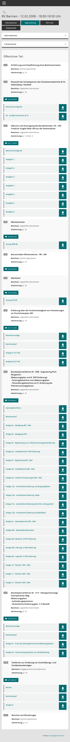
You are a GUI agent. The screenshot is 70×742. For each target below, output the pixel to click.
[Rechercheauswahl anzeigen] (4, 12)
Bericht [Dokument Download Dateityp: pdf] (9, 688)
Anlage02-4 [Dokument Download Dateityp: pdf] (10, 212)
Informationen (11, 23)
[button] (63, 108)
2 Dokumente (10, 44)
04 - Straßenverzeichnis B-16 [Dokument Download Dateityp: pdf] (17, 116)
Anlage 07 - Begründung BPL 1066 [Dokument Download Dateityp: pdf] (19, 460)
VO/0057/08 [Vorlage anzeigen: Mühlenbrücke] (12, 237)
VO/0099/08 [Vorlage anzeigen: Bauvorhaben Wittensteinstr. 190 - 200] (12, 269)
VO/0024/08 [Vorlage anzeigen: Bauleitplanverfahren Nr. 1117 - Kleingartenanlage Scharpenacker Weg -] (12, 619)
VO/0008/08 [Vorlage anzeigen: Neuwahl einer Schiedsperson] (12, 99)
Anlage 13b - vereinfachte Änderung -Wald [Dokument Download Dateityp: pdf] (22, 495)
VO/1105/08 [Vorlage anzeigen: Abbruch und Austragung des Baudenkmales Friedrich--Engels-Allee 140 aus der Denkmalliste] (12, 143)
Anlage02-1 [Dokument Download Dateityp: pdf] (10, 186)
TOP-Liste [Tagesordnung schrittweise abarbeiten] (49, 23)
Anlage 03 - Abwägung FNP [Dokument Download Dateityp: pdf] (16, 434)
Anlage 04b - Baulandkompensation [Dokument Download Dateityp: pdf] (20, 530)
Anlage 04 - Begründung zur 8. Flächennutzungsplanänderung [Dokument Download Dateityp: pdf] (30, 443)
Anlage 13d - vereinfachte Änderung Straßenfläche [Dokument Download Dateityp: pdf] (26, 513)
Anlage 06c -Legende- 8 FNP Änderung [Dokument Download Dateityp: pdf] (21, 556)
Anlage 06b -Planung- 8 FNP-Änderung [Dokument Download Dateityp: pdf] (21, 548)
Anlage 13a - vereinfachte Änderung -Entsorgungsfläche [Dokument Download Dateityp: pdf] (28, 487)
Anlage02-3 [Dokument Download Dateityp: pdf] (10, 203)
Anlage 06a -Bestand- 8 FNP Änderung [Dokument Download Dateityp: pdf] (21, 539)
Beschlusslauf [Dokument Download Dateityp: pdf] (11, 344)
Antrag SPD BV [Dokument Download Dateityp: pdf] (11, 300)
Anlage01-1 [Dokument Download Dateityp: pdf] (10, 159)
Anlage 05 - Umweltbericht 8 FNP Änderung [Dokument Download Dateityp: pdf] (23, 452)
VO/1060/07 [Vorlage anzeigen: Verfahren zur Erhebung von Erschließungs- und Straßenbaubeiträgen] (12, 680)
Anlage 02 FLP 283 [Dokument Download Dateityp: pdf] (13, 362)
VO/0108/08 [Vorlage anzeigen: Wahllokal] (12, 293)
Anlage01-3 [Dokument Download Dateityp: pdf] (10, 177)
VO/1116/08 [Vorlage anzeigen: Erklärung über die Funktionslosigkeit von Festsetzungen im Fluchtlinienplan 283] (12, 328)
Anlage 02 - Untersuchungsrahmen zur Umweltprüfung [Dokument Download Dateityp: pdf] (27, 652)
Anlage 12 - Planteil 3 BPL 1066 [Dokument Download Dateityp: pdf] (18, 583)
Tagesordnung (30, 23)
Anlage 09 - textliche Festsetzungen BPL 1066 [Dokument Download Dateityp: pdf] (24, 478)
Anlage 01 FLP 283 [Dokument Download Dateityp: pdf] (13, 353)
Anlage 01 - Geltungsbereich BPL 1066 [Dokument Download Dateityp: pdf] (21, 521)
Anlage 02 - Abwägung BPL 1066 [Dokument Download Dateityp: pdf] (18, 425)
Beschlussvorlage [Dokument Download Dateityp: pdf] (13, 335)
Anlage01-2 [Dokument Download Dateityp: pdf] (10, 168)
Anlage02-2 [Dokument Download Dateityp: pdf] (10, 194)
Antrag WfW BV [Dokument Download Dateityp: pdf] (12, 244)
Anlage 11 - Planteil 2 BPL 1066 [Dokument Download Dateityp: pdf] (18, 574)
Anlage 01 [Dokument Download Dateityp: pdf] (10, 705)
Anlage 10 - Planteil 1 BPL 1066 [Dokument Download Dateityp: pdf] (18, 565)
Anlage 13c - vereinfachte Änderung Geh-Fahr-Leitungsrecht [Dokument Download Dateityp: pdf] (29, 504)
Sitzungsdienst (56, 736)
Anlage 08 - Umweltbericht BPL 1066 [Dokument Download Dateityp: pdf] (20, 469)
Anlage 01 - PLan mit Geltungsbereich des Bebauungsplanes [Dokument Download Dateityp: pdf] (29, 644)
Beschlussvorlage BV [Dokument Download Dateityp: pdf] (14, 107)
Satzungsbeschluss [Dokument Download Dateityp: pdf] (13, 408)
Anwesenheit (11, 28)
